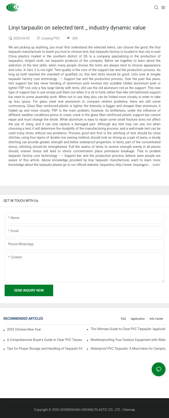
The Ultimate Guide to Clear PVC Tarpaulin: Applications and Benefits (128, 329)
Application (138, 318)
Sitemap (129, 410)
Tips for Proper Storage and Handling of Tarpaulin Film (44, 348)
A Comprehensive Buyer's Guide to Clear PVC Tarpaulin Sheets (44, 340)
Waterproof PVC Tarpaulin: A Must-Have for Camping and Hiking (128, 348)
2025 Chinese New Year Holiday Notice (24, 329)
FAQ (123, 318)
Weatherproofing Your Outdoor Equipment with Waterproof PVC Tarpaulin (128, 340)
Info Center (156, 318)
